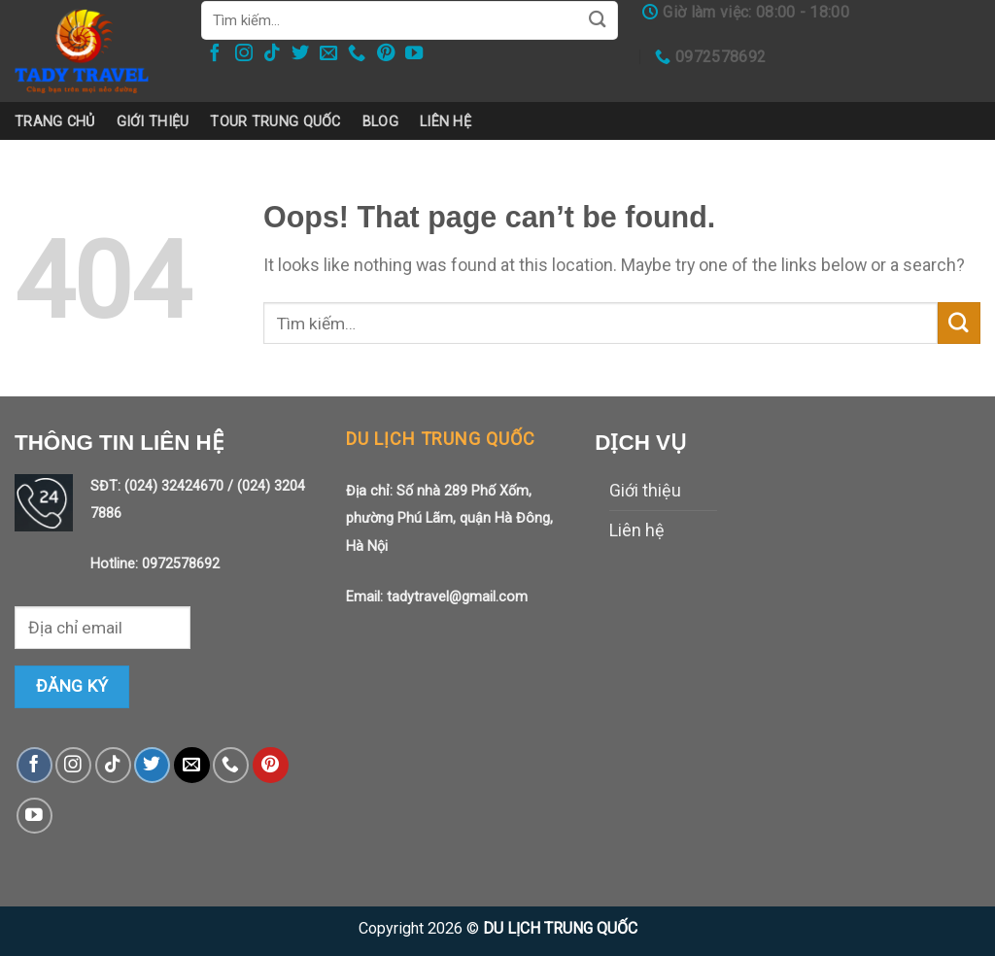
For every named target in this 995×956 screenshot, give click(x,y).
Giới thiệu (153, 121)
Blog (380, 121)
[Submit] (959, 323)
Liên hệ (445, 121)
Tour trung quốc (275, 121)
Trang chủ (55, 121)
